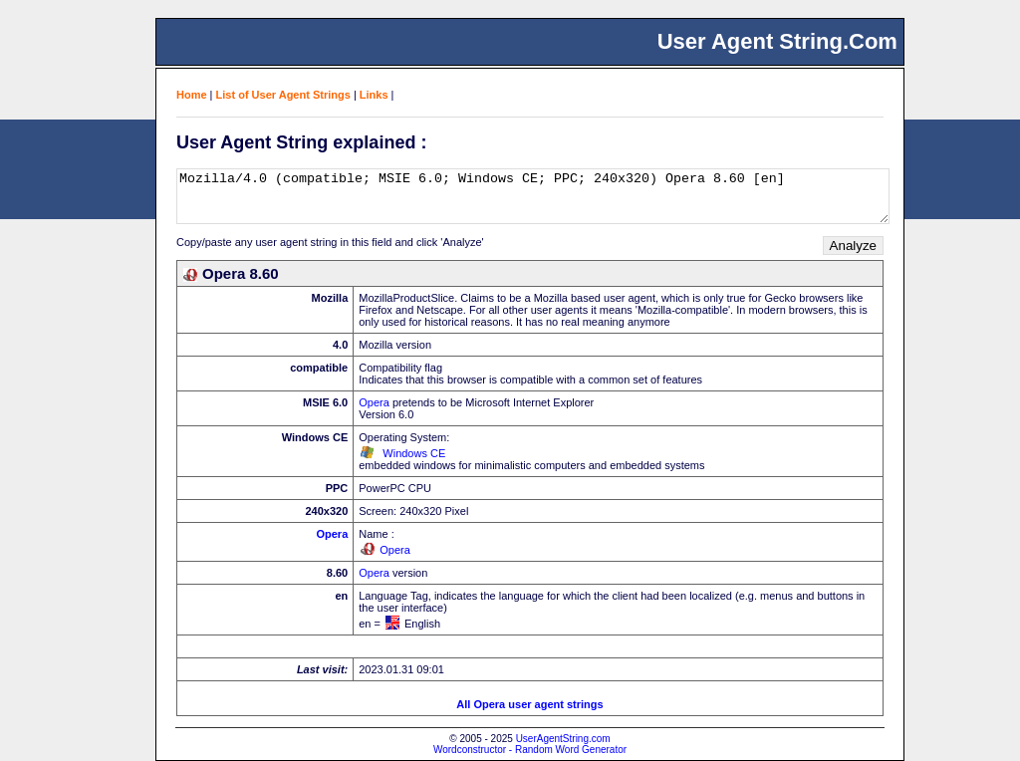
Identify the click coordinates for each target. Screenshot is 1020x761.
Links (374, 95)
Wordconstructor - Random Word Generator (530, 749)
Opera (374, 402)
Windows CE (413, 453)
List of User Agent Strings (283, 95)
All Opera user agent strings (529, 704)
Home (191, 95)
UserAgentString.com (563, 738)
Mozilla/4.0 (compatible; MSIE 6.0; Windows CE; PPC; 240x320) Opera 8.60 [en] (533, 196)
